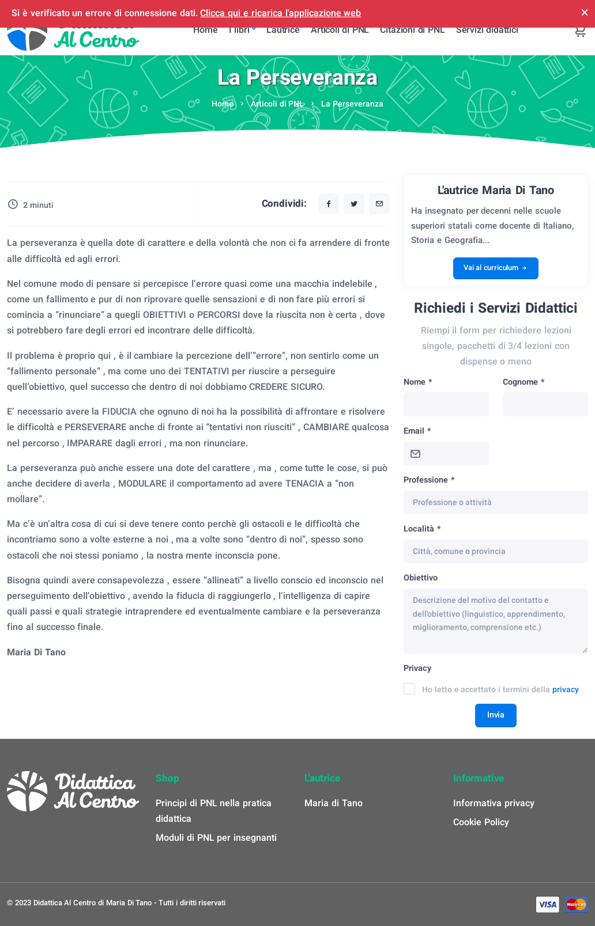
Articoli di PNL (277, 104)
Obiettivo (421, 578)
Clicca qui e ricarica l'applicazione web (280, 13)
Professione (429, 480)
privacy (565, 690)
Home (223, 104)
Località (422, 529)
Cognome (523, 382)
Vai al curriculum (496, 268)
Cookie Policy (481, 822)
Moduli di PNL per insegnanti (216, 838)
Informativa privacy (493, 803)
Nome (418, 382)
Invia (495, 715)
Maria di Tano (333, 803)
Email (417, 431)
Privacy (417, 668)
